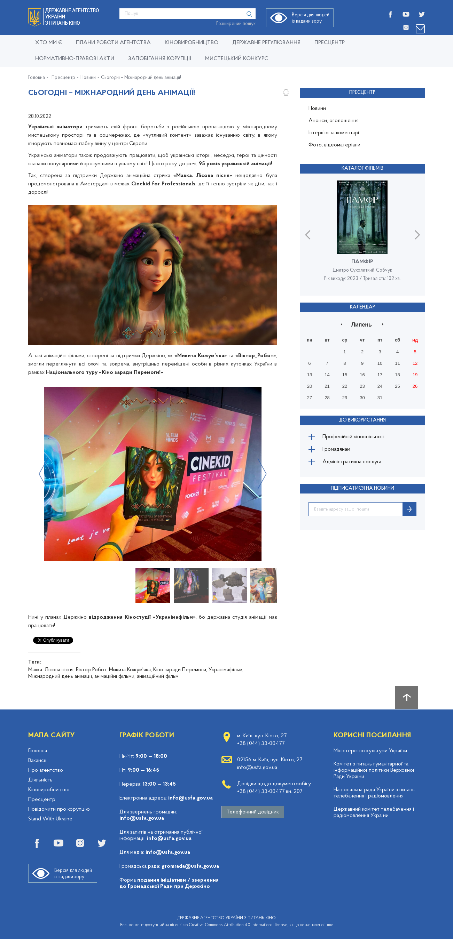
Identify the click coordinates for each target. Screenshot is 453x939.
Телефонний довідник (253, 812)
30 (362, 397)
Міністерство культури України (370, 751)
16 (362, 374)
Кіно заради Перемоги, (180, 670)
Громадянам (336, 449)
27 (309, 397)
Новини (88, 77)
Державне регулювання (266, 43)
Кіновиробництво (49, 790)
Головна (36, 77)
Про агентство (45, 770)
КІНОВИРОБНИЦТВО (191, 43)
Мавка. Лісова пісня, (51, 670)
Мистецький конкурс (236, 59)
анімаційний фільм (158, 676)
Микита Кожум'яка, (130, 670)
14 (327, 374)
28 (327, 397)
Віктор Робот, (92, 670)
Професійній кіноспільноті (353, 437)
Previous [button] (43, 474)
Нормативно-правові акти (74, 59)
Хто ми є (48, 43)
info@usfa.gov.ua (190, 798)
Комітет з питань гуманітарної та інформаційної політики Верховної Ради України (374, 770)
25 (397, 386)
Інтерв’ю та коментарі (333, 133)
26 (415, 386)
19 (415, 374)
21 (327, 386)
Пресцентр (329, 43)
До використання (362, 420)
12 (415, 363)
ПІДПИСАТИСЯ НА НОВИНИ (362, 488)
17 (379, 374)
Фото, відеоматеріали (334, 145)
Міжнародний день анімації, (60, 676)
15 (344, 374)
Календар (362, 307)
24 (379, 386)
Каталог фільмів (362, 168)
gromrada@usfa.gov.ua (190, 866)
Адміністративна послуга (351, 462)
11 (397, 363)
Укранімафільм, (226, 670)
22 (344, 386)
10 (379, 363)
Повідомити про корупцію (59, 809)
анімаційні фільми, (114, 676)
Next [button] (262, 474)
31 (379, 397)
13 (309, 374)
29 (344, 397)
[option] (152, 474)
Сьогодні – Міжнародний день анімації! (141, 77)
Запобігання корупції (159, 59)
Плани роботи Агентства (113, 43)
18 (397, 374)
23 (362, 386)
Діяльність (40, 780)
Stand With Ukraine (50, 819)
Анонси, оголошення (333, 120)
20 (309, 386)
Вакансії (37, 760)
